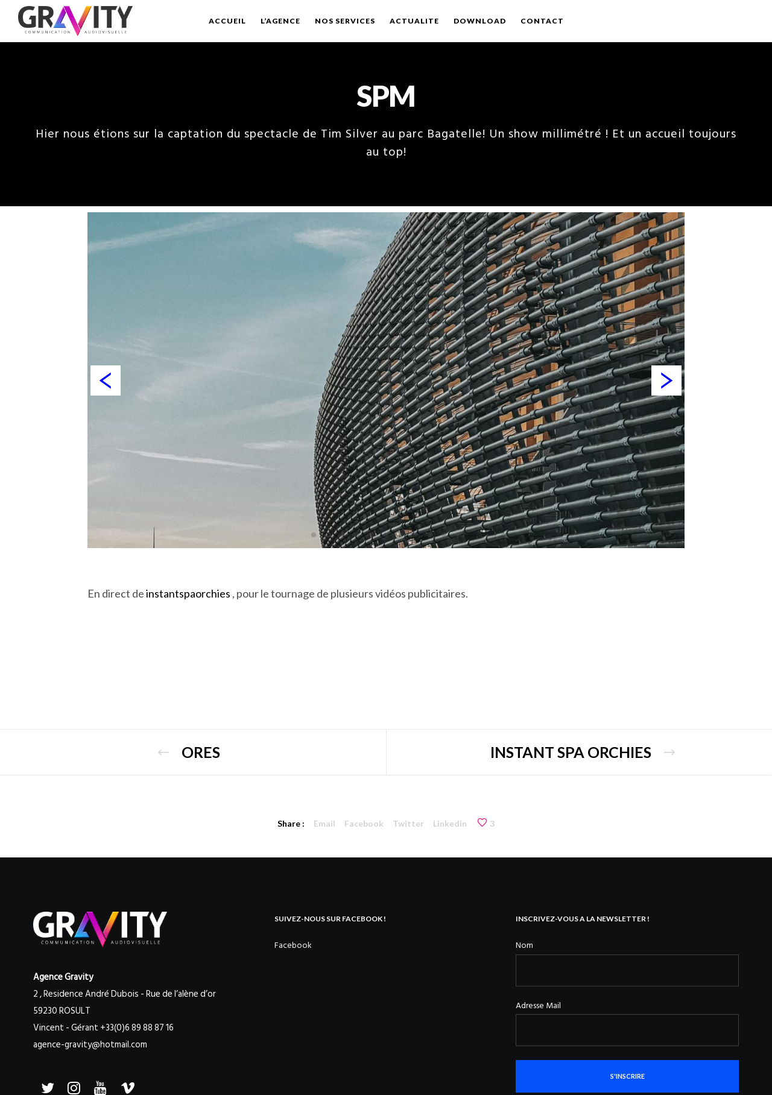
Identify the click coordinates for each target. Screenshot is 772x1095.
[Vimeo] (126, 1086)
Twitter (408, 823)
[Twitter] (46, 1086)
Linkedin (450, 823)
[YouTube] (99, 1086)
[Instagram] (73, 1086)
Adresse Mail (538, 1005)
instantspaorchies (188, 593)
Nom (524, 945)
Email (324, 823)
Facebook (364, 823)
